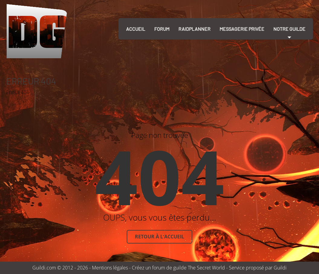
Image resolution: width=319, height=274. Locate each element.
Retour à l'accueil (159, 236)
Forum (161, 29)
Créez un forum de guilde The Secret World (178, 267)
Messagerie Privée (242, 29)
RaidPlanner (194, 29)
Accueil (135, 29)
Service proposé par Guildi (258, 267)
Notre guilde (289, 29)
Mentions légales (110, 267)
